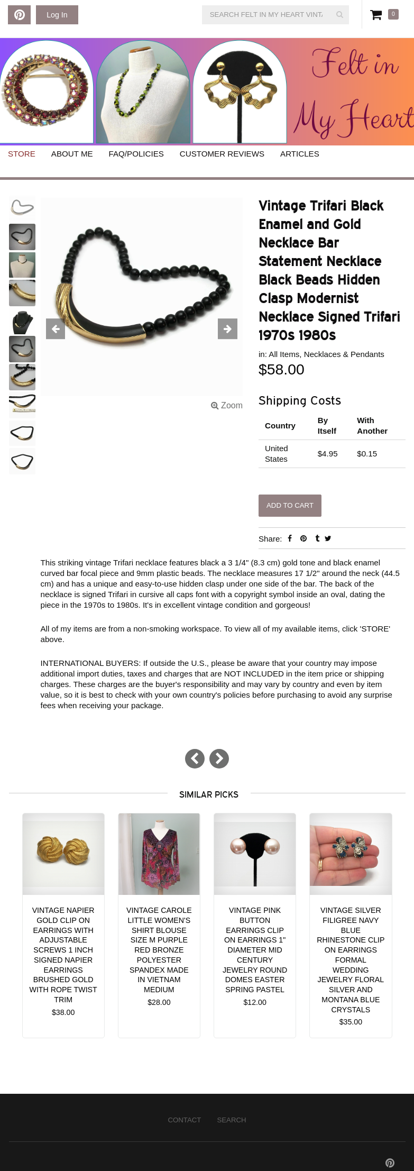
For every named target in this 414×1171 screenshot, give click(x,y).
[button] (56, 329)
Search (231, 1120)
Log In (57, 15)
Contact (184, 1120)
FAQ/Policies (136, 153)
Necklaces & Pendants (344, 354)
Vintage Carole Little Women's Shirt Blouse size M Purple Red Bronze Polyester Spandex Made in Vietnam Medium (159, 950)
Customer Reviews (222, 153)
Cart (378, 14)
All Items (284, 354)
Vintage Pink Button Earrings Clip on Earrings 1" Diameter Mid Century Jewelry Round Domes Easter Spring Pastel (255, 950)
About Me (72, 153)
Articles (299, 153)
